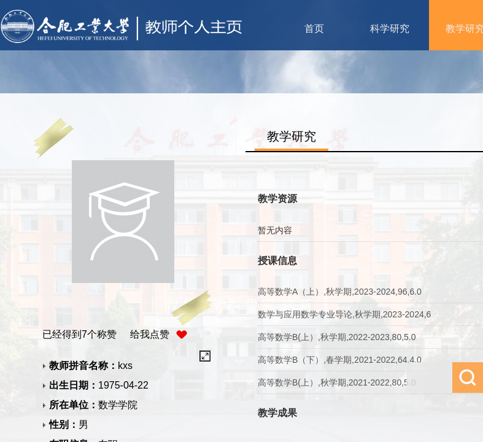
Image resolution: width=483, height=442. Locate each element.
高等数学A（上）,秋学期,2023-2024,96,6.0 (340, 292)
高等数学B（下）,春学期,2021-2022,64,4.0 (340, 360)
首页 (314, 28)
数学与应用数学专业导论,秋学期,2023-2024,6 (344, 314)
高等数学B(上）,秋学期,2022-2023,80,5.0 (337, 337)
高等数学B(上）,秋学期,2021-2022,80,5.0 (337, 382)
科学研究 (389, 28)
